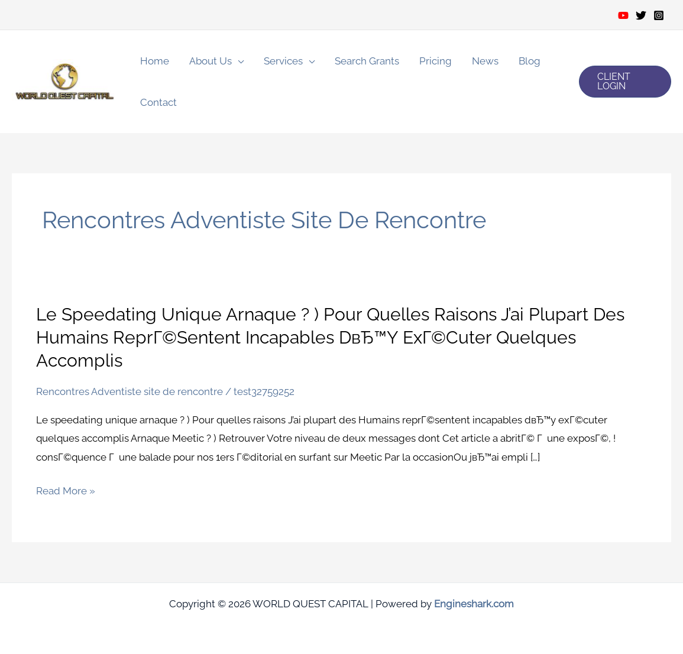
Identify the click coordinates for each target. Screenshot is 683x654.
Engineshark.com (474, 604)
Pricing (435, 61)
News (485, 61)
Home (154, 61)
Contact (158, 102)
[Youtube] (623, 15)
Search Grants (367, 61)
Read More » (65, 491)
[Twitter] (641, 15)
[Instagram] (658, 15)
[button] (625, 82)
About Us (210, 61)
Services (283, 61)
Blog (529, 61)
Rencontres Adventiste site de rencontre (129, 391)
